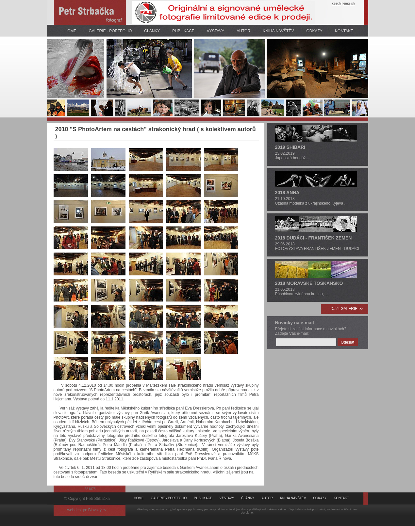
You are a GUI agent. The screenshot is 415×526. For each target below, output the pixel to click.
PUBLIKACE (183, 31)
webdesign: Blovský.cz (87, 510)
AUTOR (243, 31)
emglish (349, 3)
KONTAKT (344, 31)
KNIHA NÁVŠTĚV (278, 31)
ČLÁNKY (152, 31)
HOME (70, 31)
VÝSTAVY (215, 31)
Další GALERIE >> (346, 308)
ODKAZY (314, 31)
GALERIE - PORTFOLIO (110, 31)
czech (336, 3)
